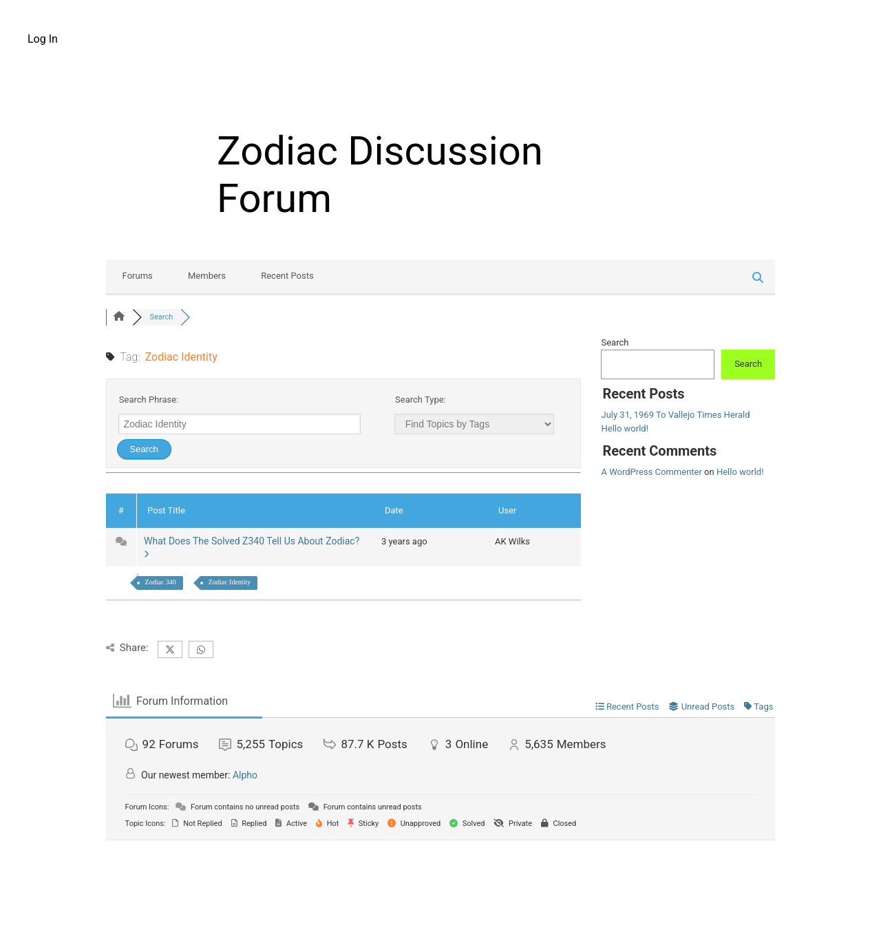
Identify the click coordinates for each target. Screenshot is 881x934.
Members (207, 275)
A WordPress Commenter (651, 472)
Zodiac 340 (160, 582)
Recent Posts (287, 275)
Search (614, 342)
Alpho (245, 775)
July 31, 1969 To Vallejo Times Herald (675, 415)
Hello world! (624, 428)
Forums (138, 275)
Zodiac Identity (230, 582)
